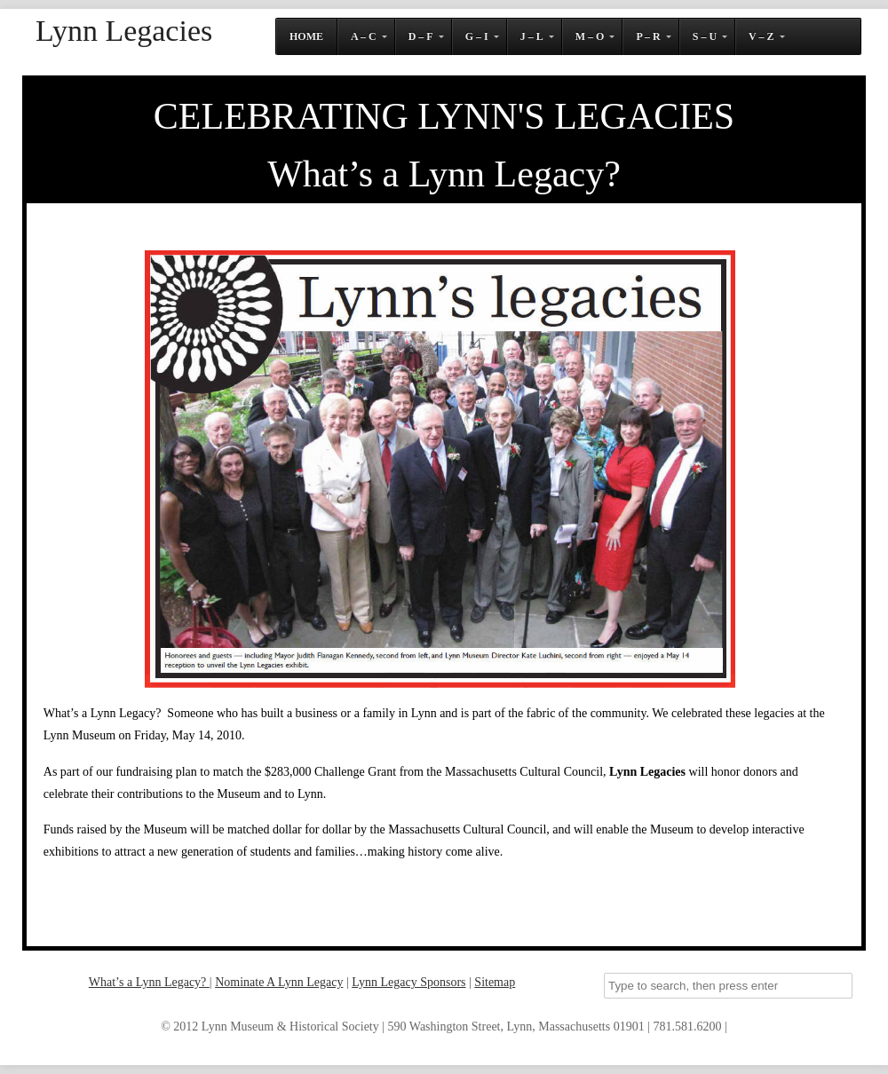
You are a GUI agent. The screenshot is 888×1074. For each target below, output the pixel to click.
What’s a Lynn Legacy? (149, 982)
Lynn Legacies (124, 31)
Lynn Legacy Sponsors (408, 982)
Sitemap (494, 982)
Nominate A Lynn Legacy (279, 982)
